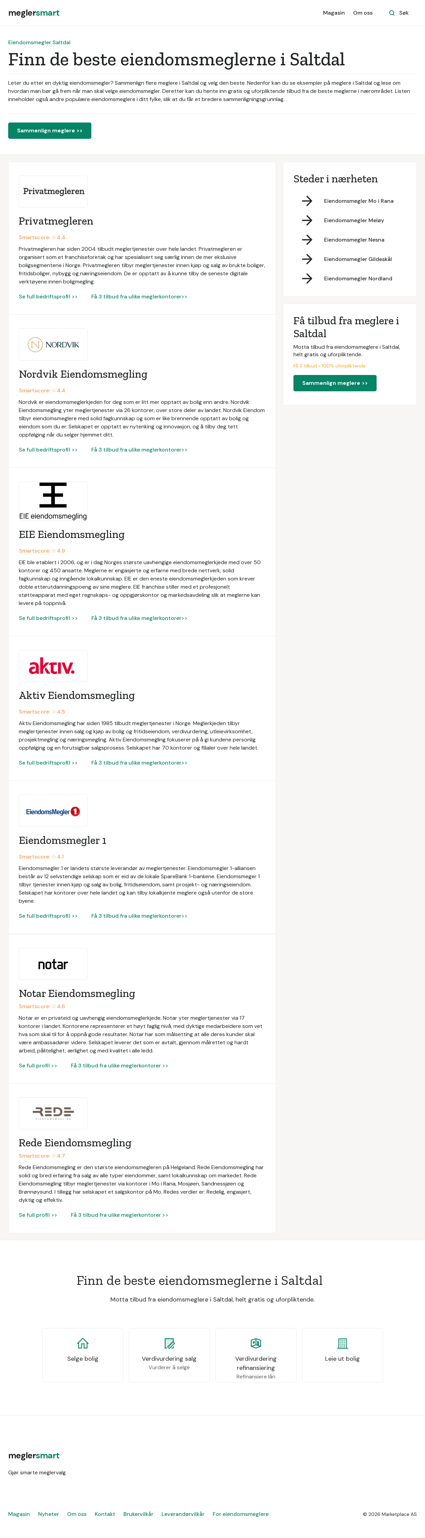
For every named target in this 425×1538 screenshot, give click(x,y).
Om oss (363, 12)
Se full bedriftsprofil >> (48, 296)
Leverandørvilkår (183, 1514)
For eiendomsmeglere (241, 1514)
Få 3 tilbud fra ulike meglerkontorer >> (119, 1065)
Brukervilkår (138, 1514)
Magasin (334, 12)
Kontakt (105, 1514)
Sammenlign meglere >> (49, 130)
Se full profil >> (38, 1065)
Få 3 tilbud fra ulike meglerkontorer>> (139, 296)
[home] (33, 13)
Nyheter (48, 1514)
